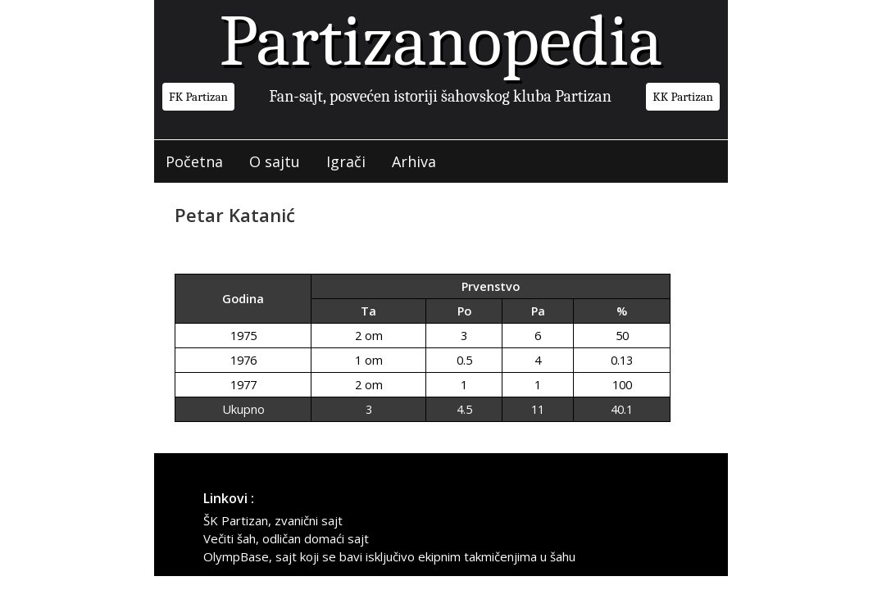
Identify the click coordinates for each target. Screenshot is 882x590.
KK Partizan (682, 96)
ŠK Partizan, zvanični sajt (273, 520)
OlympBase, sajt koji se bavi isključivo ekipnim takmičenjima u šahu (389, 556)
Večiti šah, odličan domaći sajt (286, 538)
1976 (243, 360)
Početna (194, 161)
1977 (243, 385)
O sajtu (274, 161)
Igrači (346, 161)
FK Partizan (198, 96)
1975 (243, 335)
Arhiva (414, 161)
